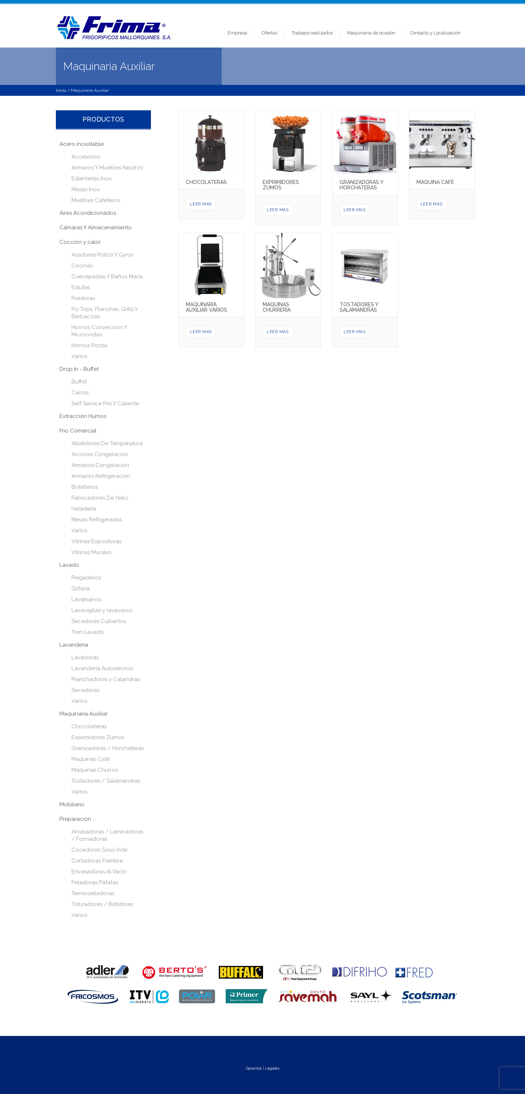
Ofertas (269, 33)
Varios (79, 356)
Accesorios (85, 156)
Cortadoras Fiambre (97, 860)
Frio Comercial (78, 430)
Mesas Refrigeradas (96, 519)
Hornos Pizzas (89, 345)
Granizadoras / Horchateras (107, 748)
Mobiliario (72, 804)
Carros (80, 392)
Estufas (80, 287)
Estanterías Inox (91, 178)
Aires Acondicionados (88, 213)
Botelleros (84, 487)
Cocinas (82, 265)
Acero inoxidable (82, 144)
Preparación (75, 819)
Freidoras (83, 298)
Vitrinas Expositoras (96, 541)
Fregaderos (86, 577)
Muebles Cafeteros (95, 200)
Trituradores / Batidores (102, 904)
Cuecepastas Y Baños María (107, 276)
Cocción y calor (80, 242)
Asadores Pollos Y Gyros (102, 254)
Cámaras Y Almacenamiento (96, 227)
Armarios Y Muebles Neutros (107, 167)
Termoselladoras (92, 893)
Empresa (237, 33)
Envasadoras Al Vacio (99, 871)
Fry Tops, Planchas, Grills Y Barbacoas (104, 313)
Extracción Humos (83, 416)
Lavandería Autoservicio (102, 668)
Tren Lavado (87, 632)
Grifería (80, 588)
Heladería (83, 508)
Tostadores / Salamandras (105, 781)
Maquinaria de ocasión (371, 33)
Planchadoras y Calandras (105, 679)
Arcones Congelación (99, 454)
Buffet (79, 381)
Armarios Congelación (100, 465)
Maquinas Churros (94, 770)
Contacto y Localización (435, 33)
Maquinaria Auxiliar (84, 713)
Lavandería (74, 645)
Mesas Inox (85, 189)
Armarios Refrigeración (100, 476)
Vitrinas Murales (91, 552)
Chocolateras (89, 726)
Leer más (201, 204)
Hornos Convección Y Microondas (99, 331)
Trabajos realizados (312, 33)
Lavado (69, 565)
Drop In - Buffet (79, 369)
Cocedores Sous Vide (99, 850)
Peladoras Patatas (94, 882)
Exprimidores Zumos (97, 737)
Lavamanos (86, 599)
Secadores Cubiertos (98, 621)
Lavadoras (85, 657)
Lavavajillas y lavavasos (101, 610)
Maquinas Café (90, 759)
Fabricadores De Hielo (99, 498)
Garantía (254, 1068)
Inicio (61, 90)
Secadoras (85, 690)
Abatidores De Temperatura (107, 443)
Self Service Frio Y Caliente (105, 403)
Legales (272, 1068)
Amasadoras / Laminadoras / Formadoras (107, 835)
